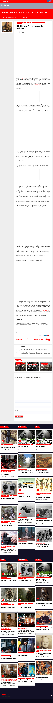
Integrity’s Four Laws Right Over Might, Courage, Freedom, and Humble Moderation (8, 607)
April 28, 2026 (4, 609)
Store (30, 17)
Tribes (40, 494)
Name (16, 398)
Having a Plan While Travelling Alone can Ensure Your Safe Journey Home (26, 681)
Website (16, 410)
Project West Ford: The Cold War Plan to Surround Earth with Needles (25, 472)
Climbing (28, 22)
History (20, 517)
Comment (17, 379)
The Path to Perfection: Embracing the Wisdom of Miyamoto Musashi (42, 679)
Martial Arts (35, 364)
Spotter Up (5, 5)
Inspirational (3, 577)
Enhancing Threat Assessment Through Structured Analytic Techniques (8, 658)
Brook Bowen (10, 501)
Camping (25, 22)
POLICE (2, 522)
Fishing (5, 495)
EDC (36, 12)
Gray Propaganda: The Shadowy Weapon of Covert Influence (8, 684)
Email (16, 404)
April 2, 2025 (39, 523)
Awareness (2, 628)
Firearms (4, 546)
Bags (22, 22)
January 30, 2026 (5, 634)
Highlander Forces (45, 310)
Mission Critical (38, 22)
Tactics (47, 364)
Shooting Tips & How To (4, 471)
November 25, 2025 (22, 633)
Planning (15, 679)
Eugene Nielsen (11, 476)
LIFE (32, 12)
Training (9, 471)
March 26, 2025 (39, 656)
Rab (22, 31)
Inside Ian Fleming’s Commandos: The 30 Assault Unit (25, 448)
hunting (11, 495)
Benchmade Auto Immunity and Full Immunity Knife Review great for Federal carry (42, 339)
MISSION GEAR (4, 12)
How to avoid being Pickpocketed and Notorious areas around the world (25, 657)
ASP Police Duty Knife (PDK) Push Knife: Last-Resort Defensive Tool (8, 525)
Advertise (25, 17)
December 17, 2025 (5, 685)
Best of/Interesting (39, 493)
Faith (19, 17)
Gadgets (8, 495)
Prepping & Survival (28, 678)
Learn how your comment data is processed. (38, 418)
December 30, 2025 (22, 609)
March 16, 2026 (4, 527)
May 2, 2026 (4, 583)
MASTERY (21, 12)
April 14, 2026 (21, 498)
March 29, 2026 (4, 501)
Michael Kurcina (28, 449)
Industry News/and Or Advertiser (9, 17)
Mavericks (46, 577)
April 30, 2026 (21, 449)
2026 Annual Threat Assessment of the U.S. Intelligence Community (24, 496)
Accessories (19, 22)
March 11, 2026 (22, 546)
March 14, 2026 (22, 522)
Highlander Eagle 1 (38, 84)
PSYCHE (27, 12)
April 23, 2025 (39, 499)
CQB (41, 363)
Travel (20, 604)
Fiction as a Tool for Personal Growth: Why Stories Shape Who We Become (8, 633)
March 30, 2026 (4, 476)
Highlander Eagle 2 (22, 85)
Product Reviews (13, 12)
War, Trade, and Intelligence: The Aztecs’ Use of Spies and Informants (43, 497)
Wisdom (13, 604)
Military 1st (24, 78)
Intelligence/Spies (21, 493)
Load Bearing (33, 22)
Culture (6, 628)
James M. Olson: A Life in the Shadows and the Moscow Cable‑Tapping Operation (25, 545)
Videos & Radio (43, 12)
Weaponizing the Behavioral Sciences (6, 604)
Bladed (30, 364)
